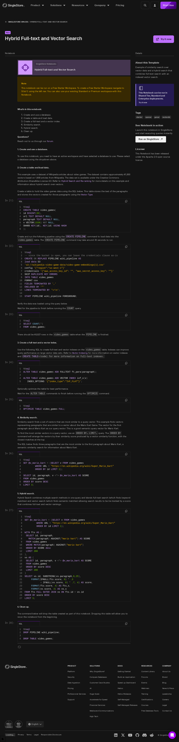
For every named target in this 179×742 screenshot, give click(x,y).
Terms (29, 734)
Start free (168, 5)
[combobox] (35, 724)
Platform (71, 671)
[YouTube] (130, 735)
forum (50, 141)
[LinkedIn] (115, 735)
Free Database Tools (150, 711)
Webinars (145, 688)
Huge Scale (94, 694)
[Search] (145, 5)
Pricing (71, 688)
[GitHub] (137, 735)
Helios (120, 688)
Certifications (147, 699)
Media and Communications (102, 711)
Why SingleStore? (97, 671)
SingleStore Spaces (18, 22)
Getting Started (124, 671)
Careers (165, 699)
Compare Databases (98, 677)
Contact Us (167, 711)
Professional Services (77, 694)
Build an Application (126, 677)
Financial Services (97, 705)
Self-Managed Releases (128, 705)
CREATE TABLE (30, 356)
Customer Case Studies (100, 682)
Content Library (148, 671)
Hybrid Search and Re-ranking (76, 181)
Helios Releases (124, 694)
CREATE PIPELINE (76, 236)
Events (144, 682)
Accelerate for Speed (99, 699)
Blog (164, 682)
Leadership (167, 694)
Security (71, 677)
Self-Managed (124, 699)
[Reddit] (151, 735)
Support (71, 699)
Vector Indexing (80, 352)
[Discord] (144, 735)
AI (90, 688)
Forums (144, 677)
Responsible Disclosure (51, 734)
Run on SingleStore (152, 139)
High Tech (94, 716)
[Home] (13, 5)
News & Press (168, 688)
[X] (123, 735)
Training (144, 694)
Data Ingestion (74, 682)
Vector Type (87, 194)
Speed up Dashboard (127, 682)
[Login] (155, 5)
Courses (145, 705)
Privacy (21, 734)
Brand (164, 677)
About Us (166, 671)
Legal (164, 705)
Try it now (163, 39)
